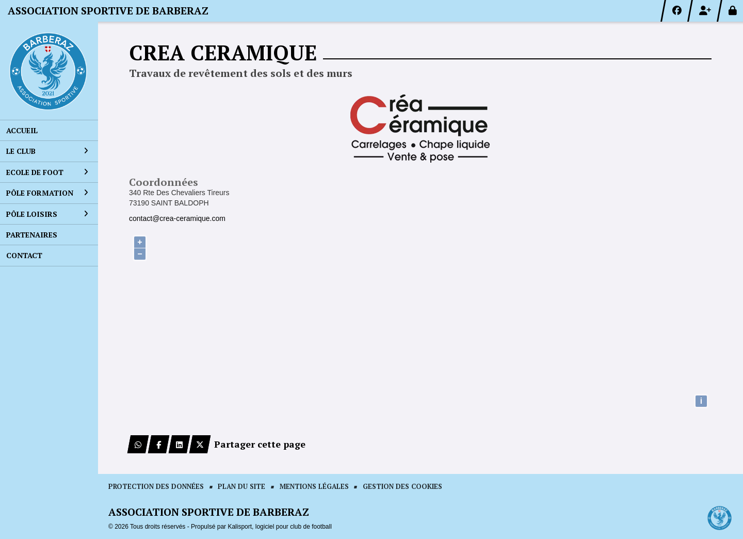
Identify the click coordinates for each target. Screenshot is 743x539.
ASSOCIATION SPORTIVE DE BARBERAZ (108, 11)
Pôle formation (47, 193)
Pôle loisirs (47, 214)
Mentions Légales (314, 486)
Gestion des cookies (402, 486)
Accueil (22, 130)
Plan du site (241, 486)
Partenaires (31, 235)
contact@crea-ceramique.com (177, 218)
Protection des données (156, 486)
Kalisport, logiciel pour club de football (279, 526)
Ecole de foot (47, 172)
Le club (47, 151)
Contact (24, 255)
